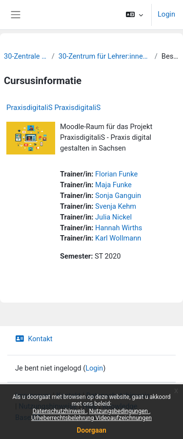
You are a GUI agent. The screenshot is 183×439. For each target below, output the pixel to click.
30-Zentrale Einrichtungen (26, 56)
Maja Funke (113, 184)
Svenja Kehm (115, 206)
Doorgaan (91, 430)
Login (166, 14)
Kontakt (34, 338)
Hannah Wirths (118, 227)
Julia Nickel (113, 217)
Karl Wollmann (118, 238)
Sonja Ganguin (118, 195)
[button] (134, 14)
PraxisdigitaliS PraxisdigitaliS (53, 107)
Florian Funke (116, 174)
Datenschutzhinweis (60, 411)
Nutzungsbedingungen (119, 411)
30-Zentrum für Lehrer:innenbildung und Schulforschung (105, 56)
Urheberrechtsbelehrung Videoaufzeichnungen (91, 418)
